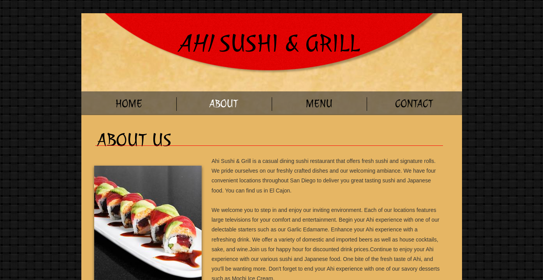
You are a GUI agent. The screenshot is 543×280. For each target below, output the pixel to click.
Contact (414, 103)
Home (128, 103)
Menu (319, 103)
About (223, 103)
